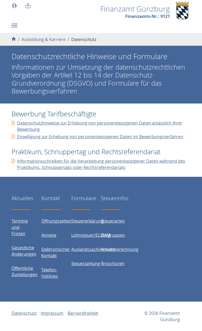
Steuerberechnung (119, 249)
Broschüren (112, 263)
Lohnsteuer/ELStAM (90, 235)
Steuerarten (113, 221)
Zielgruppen (113, 235)
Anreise (48, 235)
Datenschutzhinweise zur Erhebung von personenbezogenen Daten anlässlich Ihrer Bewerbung (99, 126)
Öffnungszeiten (56, 221)
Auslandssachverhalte (93, 249)
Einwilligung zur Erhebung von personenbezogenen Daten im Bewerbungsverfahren (100, 136)
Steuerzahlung (85, 263)
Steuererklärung (87, 221)
